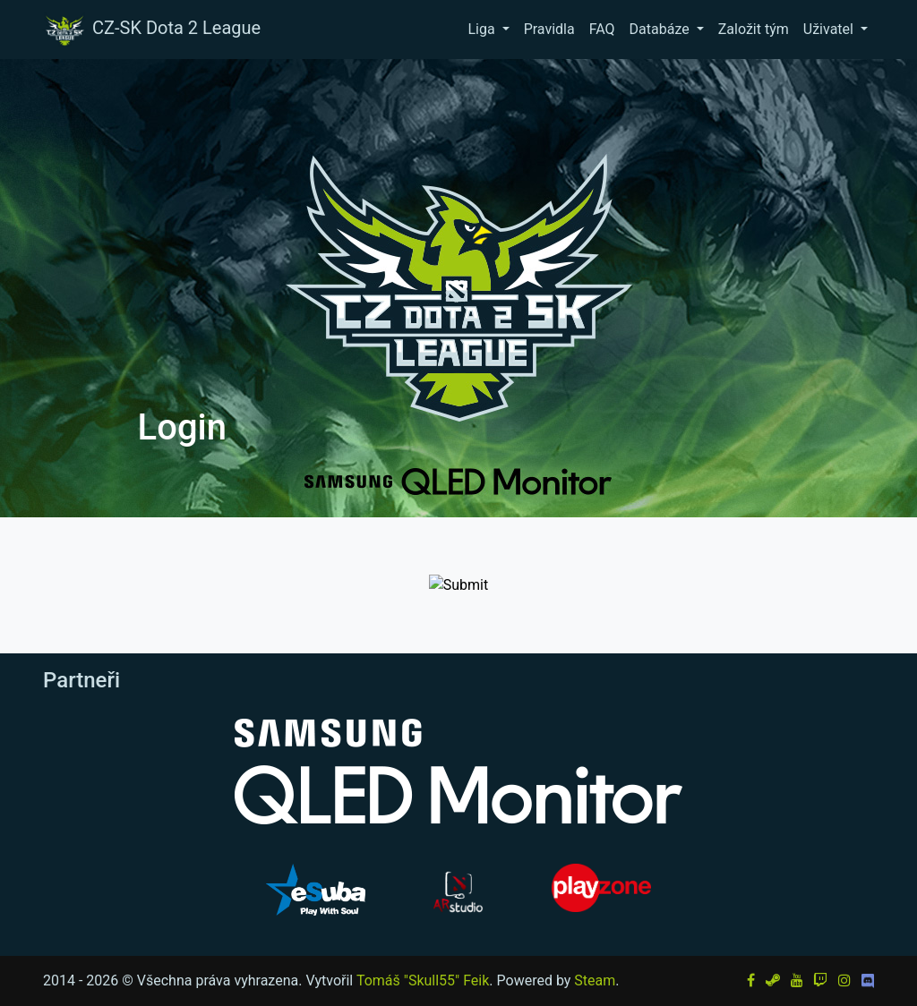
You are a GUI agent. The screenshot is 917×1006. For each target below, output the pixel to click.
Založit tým (753, 29)
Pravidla (549, 29)
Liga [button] (482, 29)
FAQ (602, 29)
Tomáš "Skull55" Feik (422, 980)
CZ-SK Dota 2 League (151, 29)
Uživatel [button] (830, 29)
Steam (594, 980)
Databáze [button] (661, 29)
